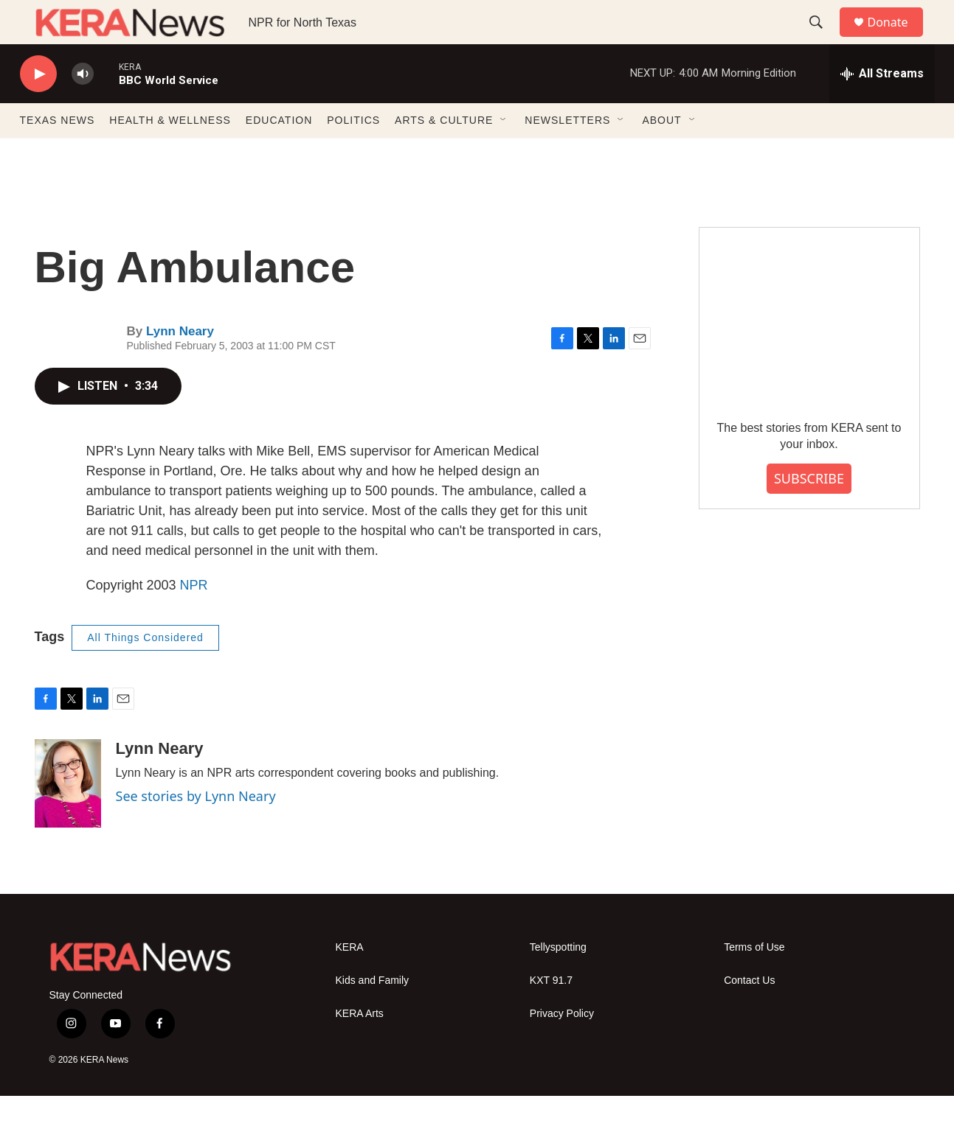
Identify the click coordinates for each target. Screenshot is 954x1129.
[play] (38, 107)
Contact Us (749, 1013)
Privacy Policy (562, 1046)
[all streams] (882, 106)
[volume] (82, 107)
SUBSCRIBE (809, 511)
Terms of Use (754, 980)
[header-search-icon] (823, 39)
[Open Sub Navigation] (504, 153)
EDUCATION (279, 153)
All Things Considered (145, 671)
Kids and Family (372, 1013)
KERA (350, 980)
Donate (897, 38)
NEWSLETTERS (567, 153)
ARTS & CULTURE (444, 153)
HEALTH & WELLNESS (170, 153)
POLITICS (353, 153)
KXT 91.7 (551, 1013)
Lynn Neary (180, 364)
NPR (194, 618)
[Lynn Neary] (68, 816)
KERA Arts (360, 1046)
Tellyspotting (558, 980)
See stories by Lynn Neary (196, 829)
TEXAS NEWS (57, 153)
